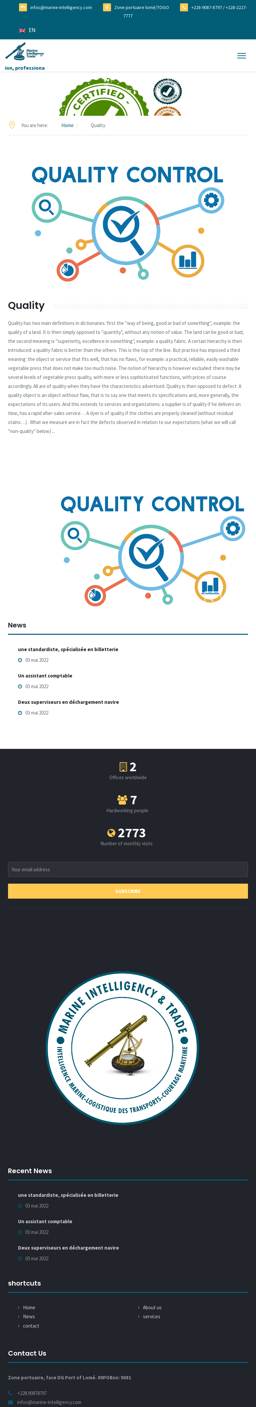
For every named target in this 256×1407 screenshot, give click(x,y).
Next (234, 599)
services (151, 1316)
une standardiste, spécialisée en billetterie (68, 649)
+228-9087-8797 (206, 7)
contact (31, 1325)
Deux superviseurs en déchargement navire (68, 702)
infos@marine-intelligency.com (61, 7)
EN (27, 30)
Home (67, 125)
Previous (213, 599)
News (29, 1316)
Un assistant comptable (45, 675)
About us (152, 1307)
